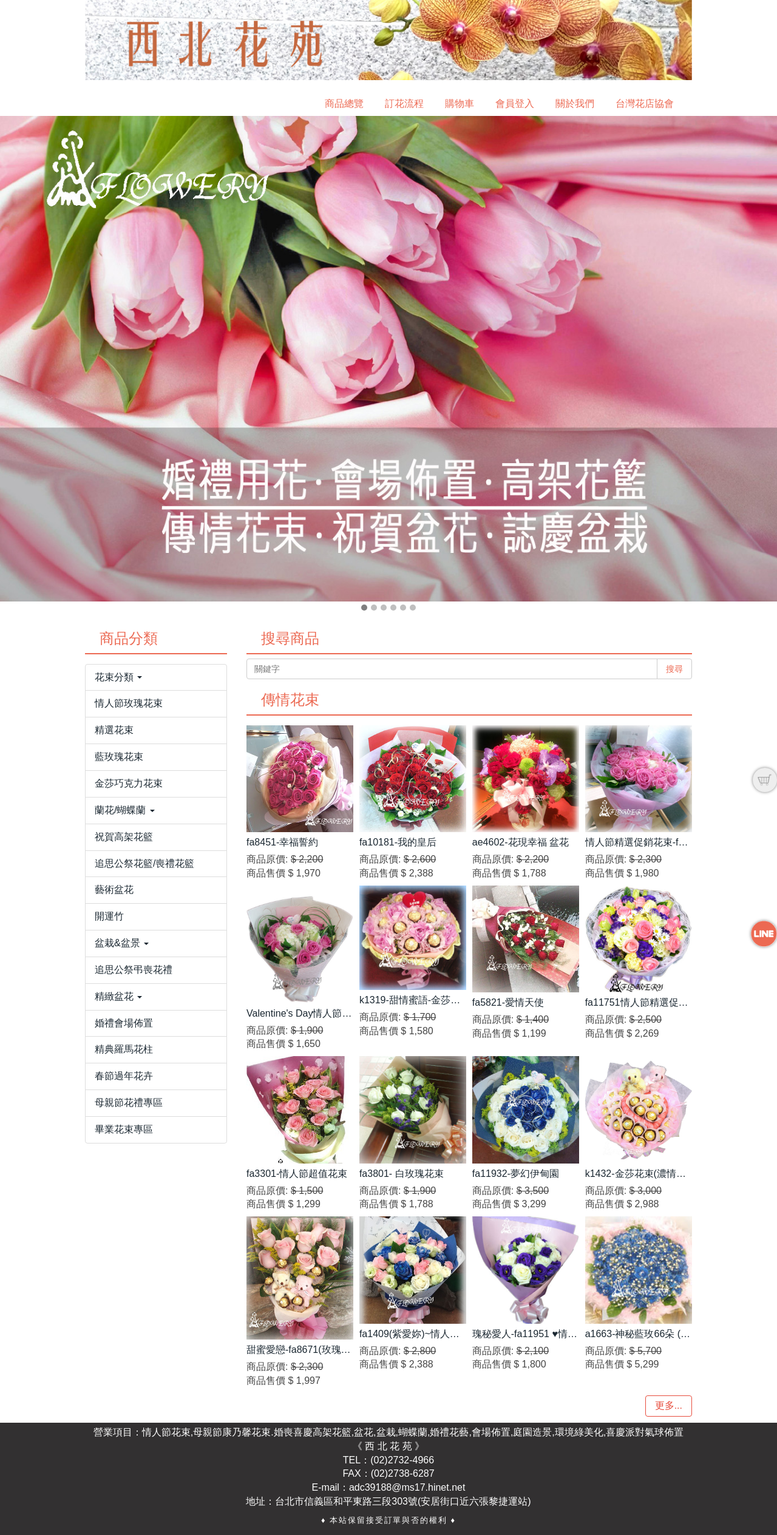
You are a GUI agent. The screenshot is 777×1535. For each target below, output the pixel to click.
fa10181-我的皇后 (397, 842)
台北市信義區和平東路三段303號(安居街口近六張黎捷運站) (403, 1501)
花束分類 (118, 677)
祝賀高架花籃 (124, 837)
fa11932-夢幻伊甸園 (515, 1173)
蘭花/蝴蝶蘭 (125, 810)
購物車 (459, 103)
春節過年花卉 (124, 1076)
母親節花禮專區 (129, 1102)
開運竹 (109, 916)
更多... (668, 1405)
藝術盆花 (114, 889)
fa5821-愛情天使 (508, 1002)
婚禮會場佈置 (124, 1023)
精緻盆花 (118, 996)
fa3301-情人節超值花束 (296, 1173)
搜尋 (674, 669)
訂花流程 (404, 103)
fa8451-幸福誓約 (282, 842)
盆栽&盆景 (122, 943)
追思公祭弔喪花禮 (133, 969)
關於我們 (574, 103)
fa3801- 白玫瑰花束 (401, 1173)
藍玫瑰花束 (119, 756)
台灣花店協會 (645, 103)
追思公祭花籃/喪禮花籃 (144, 863)
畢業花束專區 (124, 1129)
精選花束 (114, 730)
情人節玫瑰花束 (129, 703)
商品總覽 (344, 103)
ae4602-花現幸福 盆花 (520, 842)
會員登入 (514, 103)
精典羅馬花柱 (124, 1049)
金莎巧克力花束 (129, 783)
